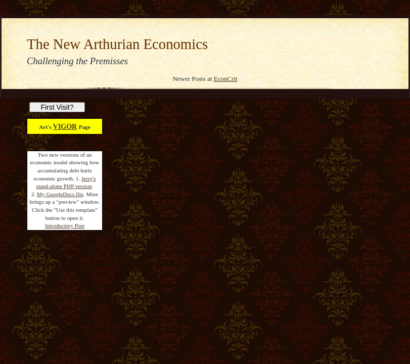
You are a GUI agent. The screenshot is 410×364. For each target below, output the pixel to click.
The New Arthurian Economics (117, 44)
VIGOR (65, 126)
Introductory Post (64, 225)
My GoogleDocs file (60, 194)
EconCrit (226, 78)
